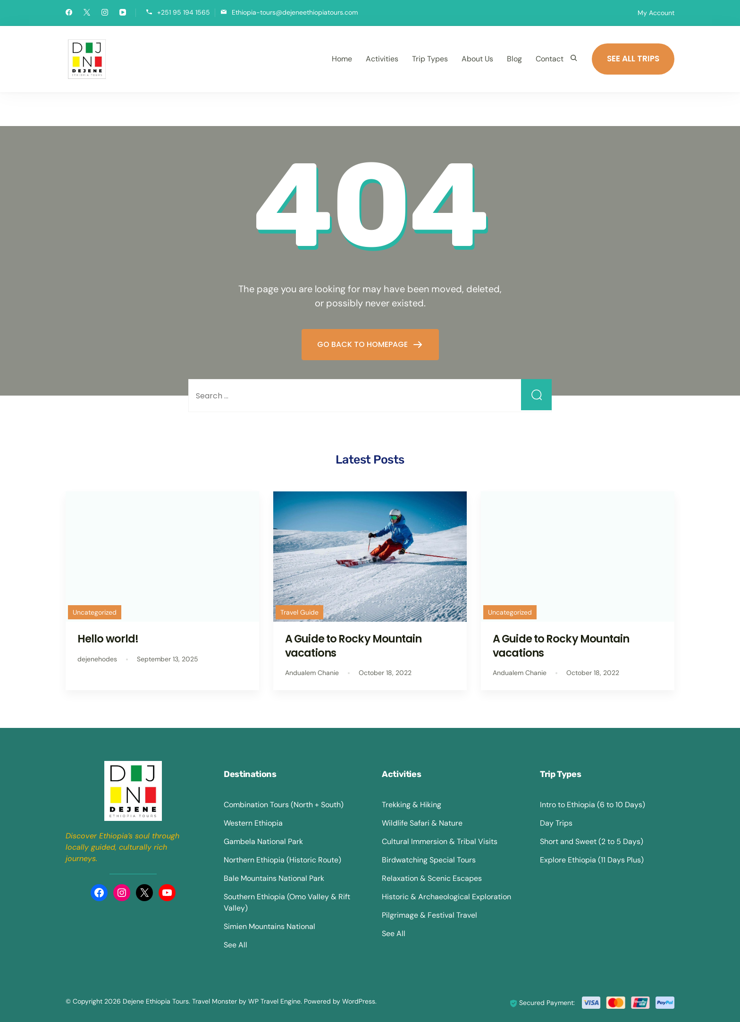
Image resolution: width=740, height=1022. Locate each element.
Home (342, 59)
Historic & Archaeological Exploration (446, 897)
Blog (514, 59)
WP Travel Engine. (275, 1001)
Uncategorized (95, 612)
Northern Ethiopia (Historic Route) (282, 860)
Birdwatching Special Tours (429, 860)
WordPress (358, 1001)
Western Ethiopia (253, 823)
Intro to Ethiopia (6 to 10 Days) (592, 805)
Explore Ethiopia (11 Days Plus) (592, 860)
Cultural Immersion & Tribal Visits (439, 841)
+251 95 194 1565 (183, 12)
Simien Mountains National (269, 926)
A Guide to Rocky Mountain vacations (353, 645)
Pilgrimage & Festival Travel (429, 915)
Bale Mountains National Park (274, 878)
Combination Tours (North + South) (284, 805)
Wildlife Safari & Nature (422, 823)
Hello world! (107, 638)
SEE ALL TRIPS (633, 58)
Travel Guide (299, 612)
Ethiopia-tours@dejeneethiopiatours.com (295, 12)
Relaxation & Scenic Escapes (432, 878)
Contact (549, 59)
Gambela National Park (263, 841)
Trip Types (430, 59)
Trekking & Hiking (411, 805)
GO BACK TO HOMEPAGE (363, 344)
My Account (656, 12)
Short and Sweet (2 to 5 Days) (591, 841)
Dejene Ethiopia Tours (156, 1001)
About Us (477, 59)
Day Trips (556, 823)
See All (235, 945)
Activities (382, 59)
